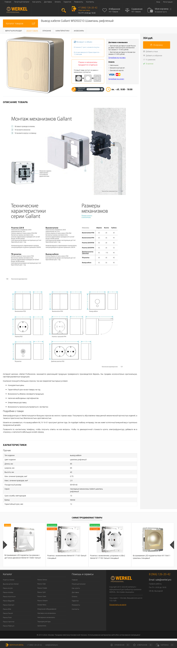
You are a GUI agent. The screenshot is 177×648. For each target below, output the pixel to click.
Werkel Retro (41, 605)
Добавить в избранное (152, 55)
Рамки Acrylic (8, 588)
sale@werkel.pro (163, 579)
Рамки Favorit (8, 613)
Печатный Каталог (21, 2)
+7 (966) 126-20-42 (34, 645)
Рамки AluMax (8, 592)
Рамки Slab (41, 584)
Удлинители (41, 626)
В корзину (156, 45)
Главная (8, 2)
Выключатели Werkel (11, 584)
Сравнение (136, 9)
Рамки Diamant (8, 605)
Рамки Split (41, 592)
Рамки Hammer (8, 622)
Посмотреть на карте (117, 604)
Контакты (90, 2)
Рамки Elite (7, 609)
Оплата (58, 2)
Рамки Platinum (8, 626)
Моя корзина (163, 9)
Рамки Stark (41, 596)
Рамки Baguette (8, 601)
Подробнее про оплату (116, 79)
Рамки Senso (42, 580)
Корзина (165, 645)
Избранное (114, 9)
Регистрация (167, 2)
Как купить (36, 2)
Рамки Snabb (42, 588)
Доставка (48, 2)
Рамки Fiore (7, 617)
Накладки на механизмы (46, 613)
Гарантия (67, 2)
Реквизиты (78, 2)
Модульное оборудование (46, 609)
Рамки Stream (42, 600)
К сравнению (149, 59)
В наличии (148, 63)
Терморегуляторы (44, 621)
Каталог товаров (20, 23)
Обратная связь (84, 10)
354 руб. (148, 38)
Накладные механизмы (46, 617)
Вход (158, 2)
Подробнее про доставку (117, 58)
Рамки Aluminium (9, 596)
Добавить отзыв (150, 51)
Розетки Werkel (8, 580)
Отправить (102, 89)
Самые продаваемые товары (87, 517)
